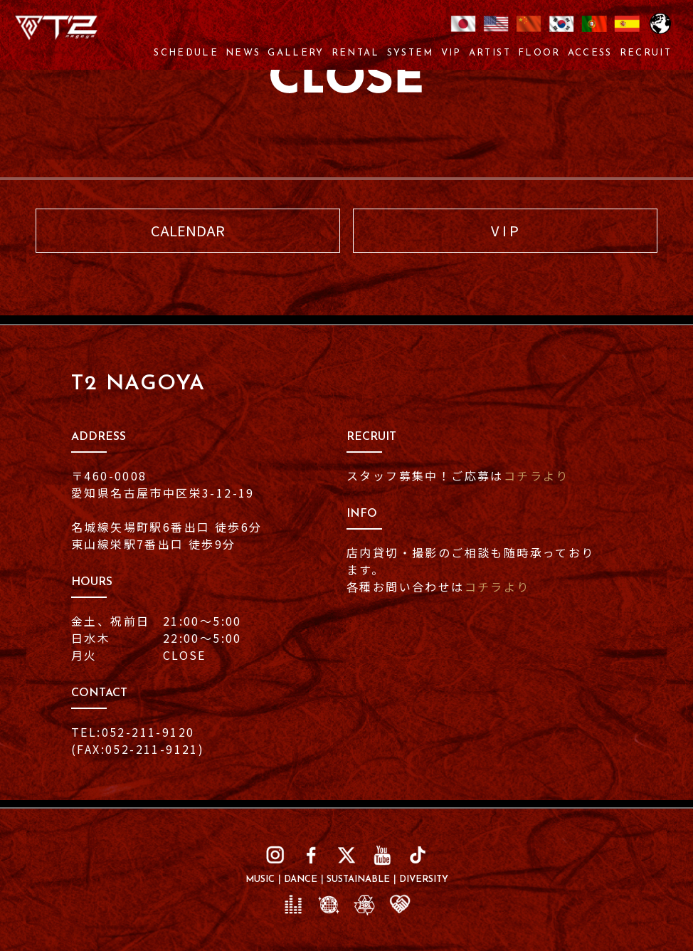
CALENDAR (188, 230)
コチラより (536, 475)
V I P (505, 230)
